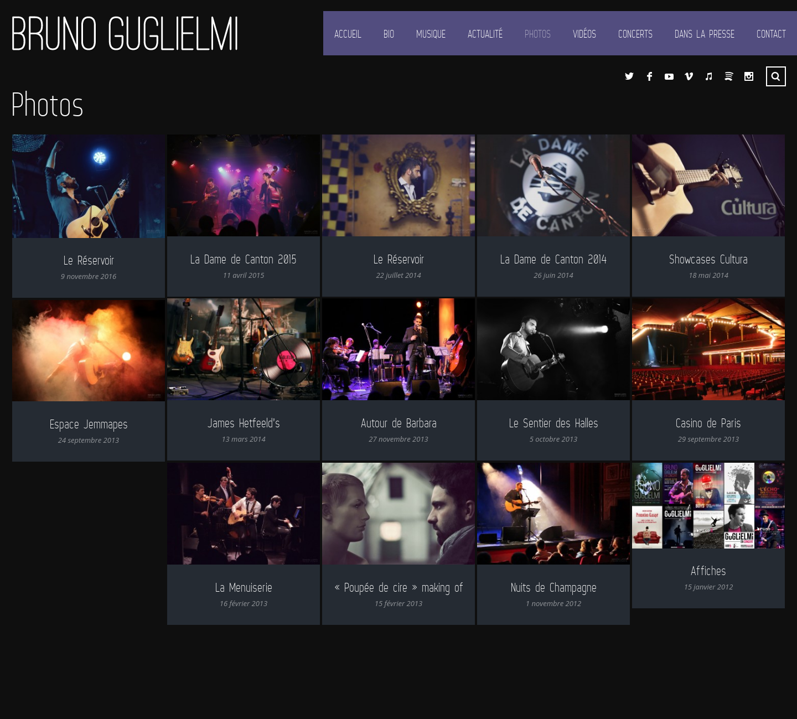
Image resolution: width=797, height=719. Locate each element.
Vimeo (689, 76)
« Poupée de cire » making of (383, 584)
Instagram (749, 76)
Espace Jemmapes (89, 423)
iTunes (709, 76)
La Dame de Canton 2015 (243, 258)
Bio (389, 34)
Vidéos (584, 34)
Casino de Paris (708, 422)
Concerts (635, 34)
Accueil (347, 34)
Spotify (729, 76)
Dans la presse (704, 34)
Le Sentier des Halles (553, 422)
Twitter (629, 76)
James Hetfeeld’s (244, 422)
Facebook (649, 76)
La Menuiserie (236, 582)
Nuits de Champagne (538, 587)
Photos (538, 34)
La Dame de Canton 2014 (553, 258)
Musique (431, 34)
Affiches (693, 570)
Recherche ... (776, 76)
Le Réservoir (89, 259)
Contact (771, 34)
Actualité (485, 34)
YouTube (669, 76)
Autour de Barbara (399, 422)
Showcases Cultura (708, 258)
